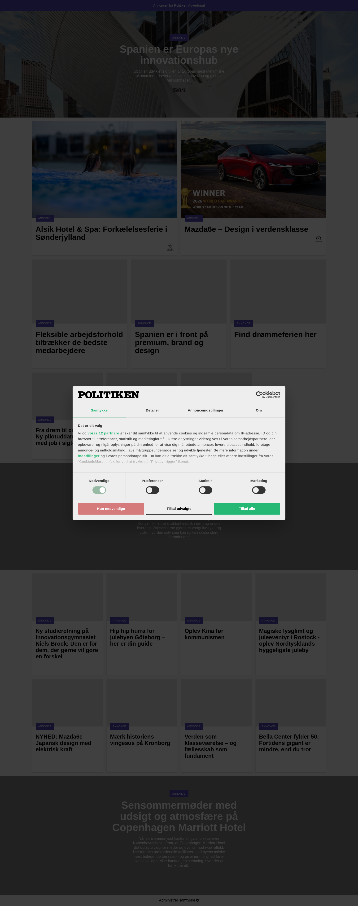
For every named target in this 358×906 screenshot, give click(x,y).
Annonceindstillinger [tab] (205, 410)
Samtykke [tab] (99, 410)
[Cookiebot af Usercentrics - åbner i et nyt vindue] (259, 394)
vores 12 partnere (103, 433)
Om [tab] (259, 410)
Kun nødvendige (111, 509)
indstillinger (89, 456)
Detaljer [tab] (152, 410)
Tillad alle (247, 509)
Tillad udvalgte (179, 509)
